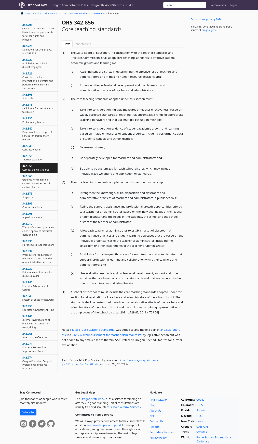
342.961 (36, 321)
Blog (152, 405)
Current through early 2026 (206, 19)
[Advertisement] (213, 90)
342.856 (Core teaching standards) (92, 330)
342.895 (32, 205)
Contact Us (156, 421)
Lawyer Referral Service (124, 407)
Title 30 (49, 13)
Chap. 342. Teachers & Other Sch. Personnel (80, 13)
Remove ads (218, 5)
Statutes (201, 410)
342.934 (37, 256)
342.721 (37, 49)
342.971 (34, 347)
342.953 (38, 307)
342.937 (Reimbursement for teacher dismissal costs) (107, 335)
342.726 (37, 81)
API (152, 416)
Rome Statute (205, 437)
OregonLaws (37, 5)
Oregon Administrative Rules (69, 5)
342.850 (32, 157)
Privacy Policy (158, 437)
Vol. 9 (38, 13)
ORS (29, 13)
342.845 (31, 147)
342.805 (27, 96)
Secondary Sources (162, 432)
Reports (155, 427)
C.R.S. (199, 405)
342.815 (37, 108)
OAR (199, 426)
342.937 (37, 272)
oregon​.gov (208, 30)
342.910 (38, 229)
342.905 (32, 215)
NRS (199, 416)
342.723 (34, 63)
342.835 (34, 120)
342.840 (37, 134)
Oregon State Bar (92, 399)
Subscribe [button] (28, 412)
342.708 (38, 32)
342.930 (38, 242)
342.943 (38, 297)
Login (233, 5)
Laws (199, 421)
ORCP (129, 5)
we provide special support (104, 425)
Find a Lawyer (158, 400)
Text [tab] (67, 44)
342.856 (35, 167)
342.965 (35, 335)
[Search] (184, 5)
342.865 (36, 181)
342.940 (35, 286)
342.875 (28, 195)
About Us (155, 410)
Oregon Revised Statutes (107, 5)
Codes (200, 399)
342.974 (37, 363)
